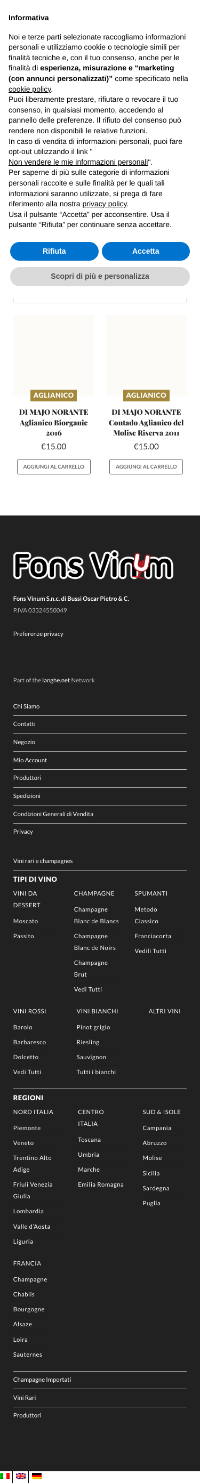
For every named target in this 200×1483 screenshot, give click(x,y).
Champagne (94, 893)
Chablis (24, 1294)
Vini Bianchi (97, 1011)
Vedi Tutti (88, 989)
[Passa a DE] (37, 1476)
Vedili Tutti (151, 951)
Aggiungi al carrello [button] (53, 467)
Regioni (28, 1097)
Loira (20, 1339)
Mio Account (30, 760)
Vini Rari (24, 1398)
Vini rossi (29, 1011)
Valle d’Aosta (32, 1226)
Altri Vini (165, 1011)
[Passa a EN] (21, 1476)
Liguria (23, 1241)
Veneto (23, 1143)
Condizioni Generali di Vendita (53, 814)
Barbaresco (29, 1042)
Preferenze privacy (38, 634)
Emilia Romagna (101, 1184)
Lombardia (28, 1211)
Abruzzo (155, 1143)
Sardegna (156, 1188)
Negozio (24, 742)
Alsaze (23, 1324)
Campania (157, 1128)
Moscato (25, 921)
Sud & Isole (162, 1112)
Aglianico (54, 395)
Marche (89, 1169)
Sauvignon (92, 1057)
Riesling (88, 1042)
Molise (152, 1158)
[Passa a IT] (5, 1476)
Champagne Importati (42, 1379)
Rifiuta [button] (54, 251)
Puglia (152, 1203)
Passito (23, 936)
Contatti (24, 724)
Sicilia (151, 1173)
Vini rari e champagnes (43, 861)
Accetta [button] (145, 251)
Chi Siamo (26, 706)
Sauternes (28, 1354)
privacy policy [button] (105, 203)
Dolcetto (26, 1057)
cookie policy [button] (30, 89)
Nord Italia (33, 1112)
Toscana (89, 1140)
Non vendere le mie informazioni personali (78, 162)
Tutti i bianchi (96, 1072)
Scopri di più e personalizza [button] (100, 276)
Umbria (88, 1154)
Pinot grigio (93, 1027)
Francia (27, 1263)
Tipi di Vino (35, 879)
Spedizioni (27, 796)
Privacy (23, 832)
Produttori (27, 778)
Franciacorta (153, 936)
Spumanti (151, 893)
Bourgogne (29, 1309)
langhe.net (56, 680)
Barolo (23, 1027)
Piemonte (27, 1128)
